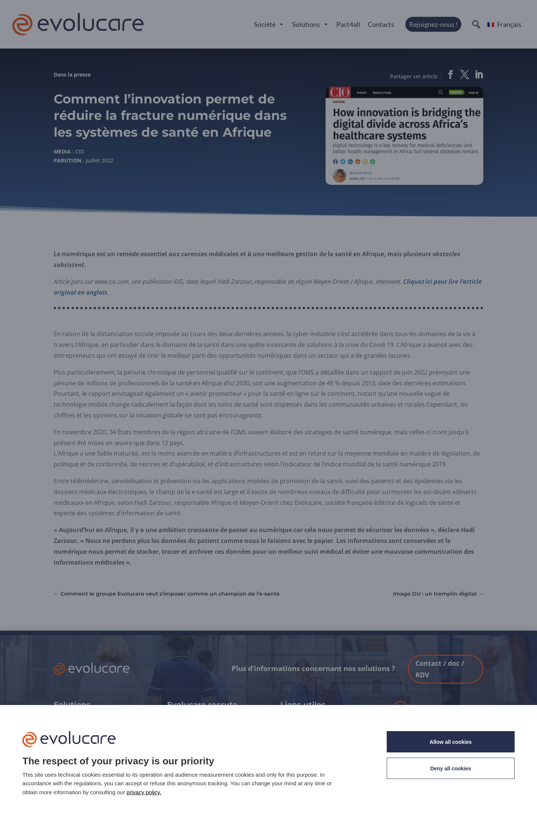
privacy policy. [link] (143, 792)
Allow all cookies (451, 742)
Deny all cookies (450, 768)
